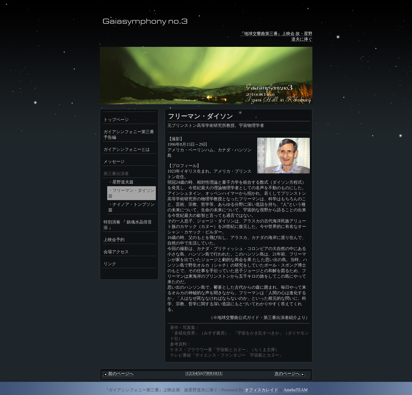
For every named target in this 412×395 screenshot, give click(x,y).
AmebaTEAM (296, 390)
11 (220, 373)
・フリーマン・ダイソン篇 (131, 193)
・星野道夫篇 (120, 182)
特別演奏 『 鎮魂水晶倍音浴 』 (128, 225)
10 (215, 373)
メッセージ (114, 161)
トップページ (116, 119)
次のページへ (290, 373)
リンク (110, 264)
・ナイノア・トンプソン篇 (131, 207)
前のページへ (117, 373)
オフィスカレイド (261, 390)
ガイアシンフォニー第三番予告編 (129, 134)
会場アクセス (116, 251)
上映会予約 (114, 239)
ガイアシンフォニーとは (127, 149)
